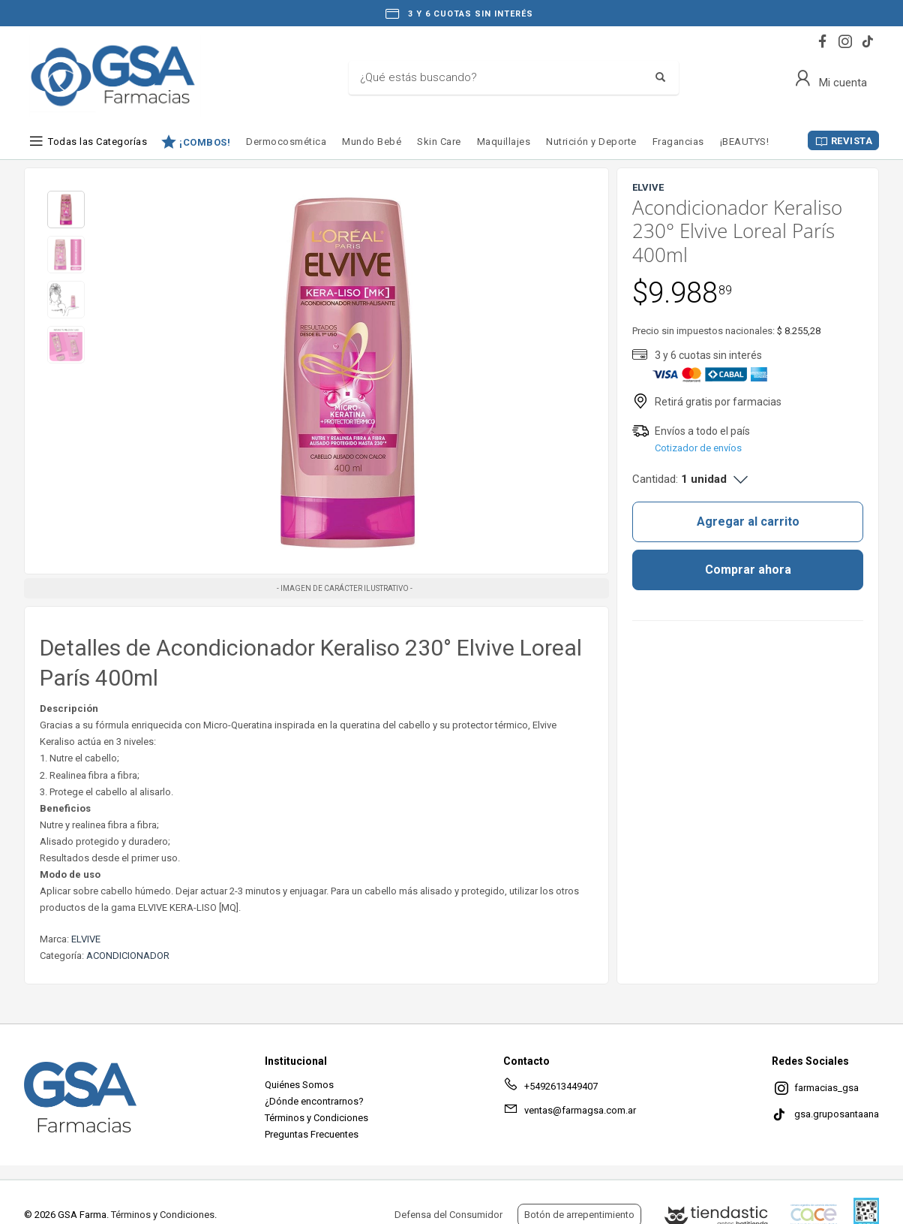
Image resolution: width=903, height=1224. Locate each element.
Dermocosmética (286, 141)
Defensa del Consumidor (448, 1214)
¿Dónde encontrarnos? (314, 1101)
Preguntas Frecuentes (311, 1134)
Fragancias (678, 141)
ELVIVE (85, 939)
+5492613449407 (550, 1089)
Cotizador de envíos (698, 448)
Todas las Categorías (97, 141)
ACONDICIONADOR (128, 955)
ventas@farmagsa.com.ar (569, 1113)
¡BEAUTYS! (745, 141)
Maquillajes (504, 141)
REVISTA (852, 140)
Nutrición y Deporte (591, 141)
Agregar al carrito (748, 521)
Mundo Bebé (371, 141)
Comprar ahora (748, 569)
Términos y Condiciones (316, 1117)
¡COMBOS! (204, 142)
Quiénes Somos (299, 1084)
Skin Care (439, 141)
